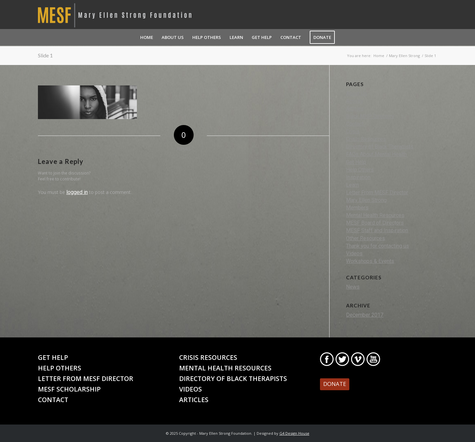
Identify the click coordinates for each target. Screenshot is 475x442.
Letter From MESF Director (377, 192)
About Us (356, 93)
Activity (354, 101)
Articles (355, 109)
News (353, 287)
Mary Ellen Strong (366, 200)
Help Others (360, 170)
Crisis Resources (366, 139)
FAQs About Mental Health (376, 154)
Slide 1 (45, 55)
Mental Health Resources (375, 215)
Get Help (356, 162)
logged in (77, 192)
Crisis (353, 131)
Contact (355, 124)
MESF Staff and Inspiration (377, 230)
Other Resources (365, 238)
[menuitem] (146, 37)
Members (357, 208)
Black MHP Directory (370, 116)
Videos (354, 253)
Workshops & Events (370, 261)
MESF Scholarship (69, 389)
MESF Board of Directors (375, 223)
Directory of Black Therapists (379, 146)
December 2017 (364, 315)
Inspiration (358, 177)
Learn (352, 185)
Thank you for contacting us (377, 246)
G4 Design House (294, 433)
